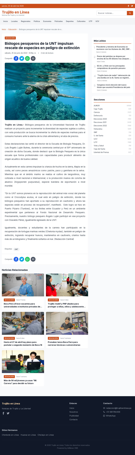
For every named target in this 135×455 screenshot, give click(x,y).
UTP (90, 21)
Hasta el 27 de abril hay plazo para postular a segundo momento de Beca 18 (23, 343)
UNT (16, 249)
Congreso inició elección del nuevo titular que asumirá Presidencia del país (113, 86)
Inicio (5, 21)
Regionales (25, 21)
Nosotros (73, 412)
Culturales (81, 21)
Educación (12, 29)
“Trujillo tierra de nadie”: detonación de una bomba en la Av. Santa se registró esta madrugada (113, 76)
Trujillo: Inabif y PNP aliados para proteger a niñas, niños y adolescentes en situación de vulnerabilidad (66, 305)
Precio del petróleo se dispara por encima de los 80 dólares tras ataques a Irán (114, 57)
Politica (37, 21)
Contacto (73, 419)
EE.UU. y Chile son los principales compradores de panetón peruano (111, 67)
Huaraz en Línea (28, 435)
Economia (47, 21)
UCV (97, 21)
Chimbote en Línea (10, 435)
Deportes (70, 21)
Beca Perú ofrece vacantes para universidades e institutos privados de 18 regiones (22, 305)
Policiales (59, 21)
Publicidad (74, 416)
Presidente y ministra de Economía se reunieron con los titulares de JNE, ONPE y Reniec (113, 48)
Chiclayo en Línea (46, 435)
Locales (14, 21)
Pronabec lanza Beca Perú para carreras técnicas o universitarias (64, 343)
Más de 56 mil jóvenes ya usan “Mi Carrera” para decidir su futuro (20, 382)
